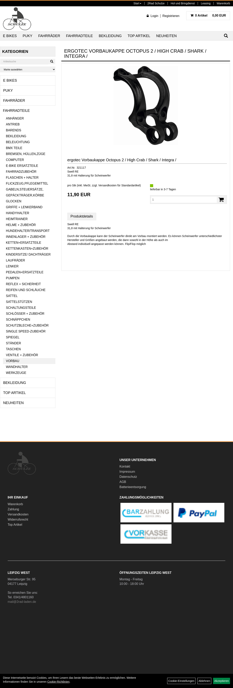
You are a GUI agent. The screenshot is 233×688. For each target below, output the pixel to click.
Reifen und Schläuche (26, 290)
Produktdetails (82, 216)
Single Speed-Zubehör (26, 331)
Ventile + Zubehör (22, 355)
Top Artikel (139, 36)
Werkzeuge (16, 372)
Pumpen (12, 278)
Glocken (13, 201)
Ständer (13, 343)
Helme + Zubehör (21, 225)
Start (137, 3)
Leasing (206, 3)
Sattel (12, 296)
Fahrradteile (79, 36)
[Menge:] (184, 199)
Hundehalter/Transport (28, 230)
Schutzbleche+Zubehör (27, 325)
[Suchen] (51, 61)
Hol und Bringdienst (183, 3)
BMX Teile (14, 148)
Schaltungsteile (21, 307)
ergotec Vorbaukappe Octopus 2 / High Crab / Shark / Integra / (121, 160)
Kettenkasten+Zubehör (27, 248)
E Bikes (10, 36)
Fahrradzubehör (21, 171)
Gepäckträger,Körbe (25, 195)
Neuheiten (166, 36)
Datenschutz (128, 476)
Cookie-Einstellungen (181, 680)
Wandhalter (17, 367)
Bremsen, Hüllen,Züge (25, 154)
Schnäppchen (18, 319)
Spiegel (12, 337)
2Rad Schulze (156, 3)
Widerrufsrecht (18, 519)
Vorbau (12, 361)
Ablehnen (204, 680)
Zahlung (13, 509)
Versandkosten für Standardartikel (119, 185)
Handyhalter (17, 213)
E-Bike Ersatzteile (22, 165)
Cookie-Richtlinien (58, 681)
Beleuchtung (18, 142)
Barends (13, 130)
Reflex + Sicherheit (23, 284)
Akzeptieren (221, 680)
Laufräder (15, 260)
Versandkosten (18, 514)
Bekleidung (110, 36)
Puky (27, 36)
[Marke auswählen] (27, 69)
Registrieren (170, 16)
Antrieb (13, 124)
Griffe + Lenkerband (24, 207)
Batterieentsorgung (132, 487)
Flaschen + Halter (22, 177)
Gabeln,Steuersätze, (24, 189)
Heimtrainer (17, 219)
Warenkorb (223, 3)
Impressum (127, 471)
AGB (122, 482)
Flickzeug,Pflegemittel (27, 183)
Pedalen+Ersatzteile (24, 272)
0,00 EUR (208, 15)
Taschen (13, 349)
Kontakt (124, 466)
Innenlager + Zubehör (25, 236)
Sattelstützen (19, 301)
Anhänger (15, 118)
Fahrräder (49, 36)
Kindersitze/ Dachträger (28, 254)
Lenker (12, 266)
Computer (15, 159)
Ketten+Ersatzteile (23, 242)
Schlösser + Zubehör (25, 313)
